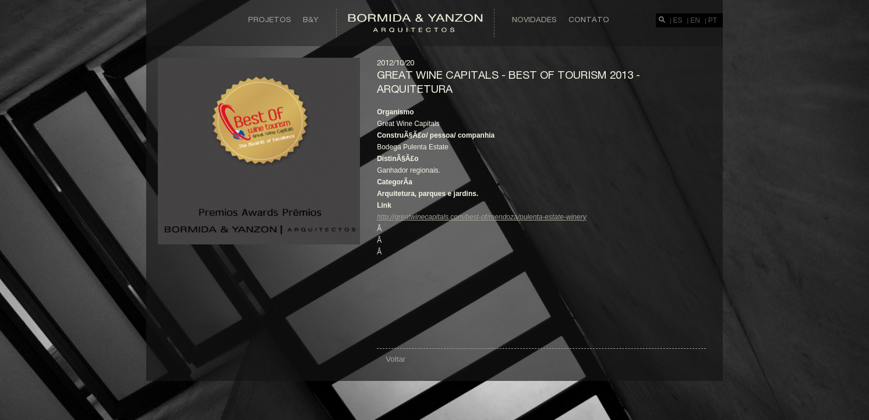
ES (678, 20)
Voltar (395, 359)
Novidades (534, 19)
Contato (588, 19)
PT (712, 20)
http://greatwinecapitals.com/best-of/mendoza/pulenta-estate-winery (482, 217)
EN (695, 20)
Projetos (269, 19)
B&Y (311, 19)
